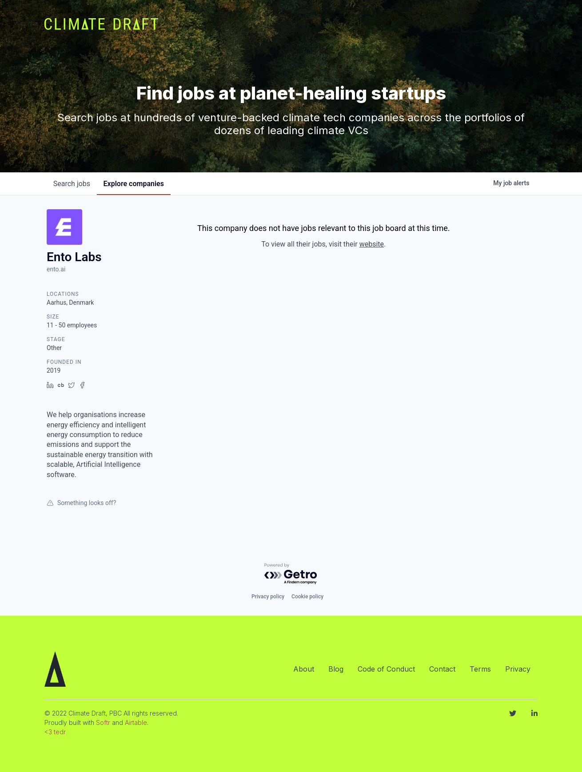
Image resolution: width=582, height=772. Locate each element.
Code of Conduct (386, 669)
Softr (103, 722)
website (371, 244)
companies (135, 183)
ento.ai (56, 269)
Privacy (517, 669)
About (303, 669)
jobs (72, 183)
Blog (335, 669)
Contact (442, 669)
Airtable (136, 722)
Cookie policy (307, 596)
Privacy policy (267, 596)
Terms (480, 669)
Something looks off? (81, 502)
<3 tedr (55, 732)
